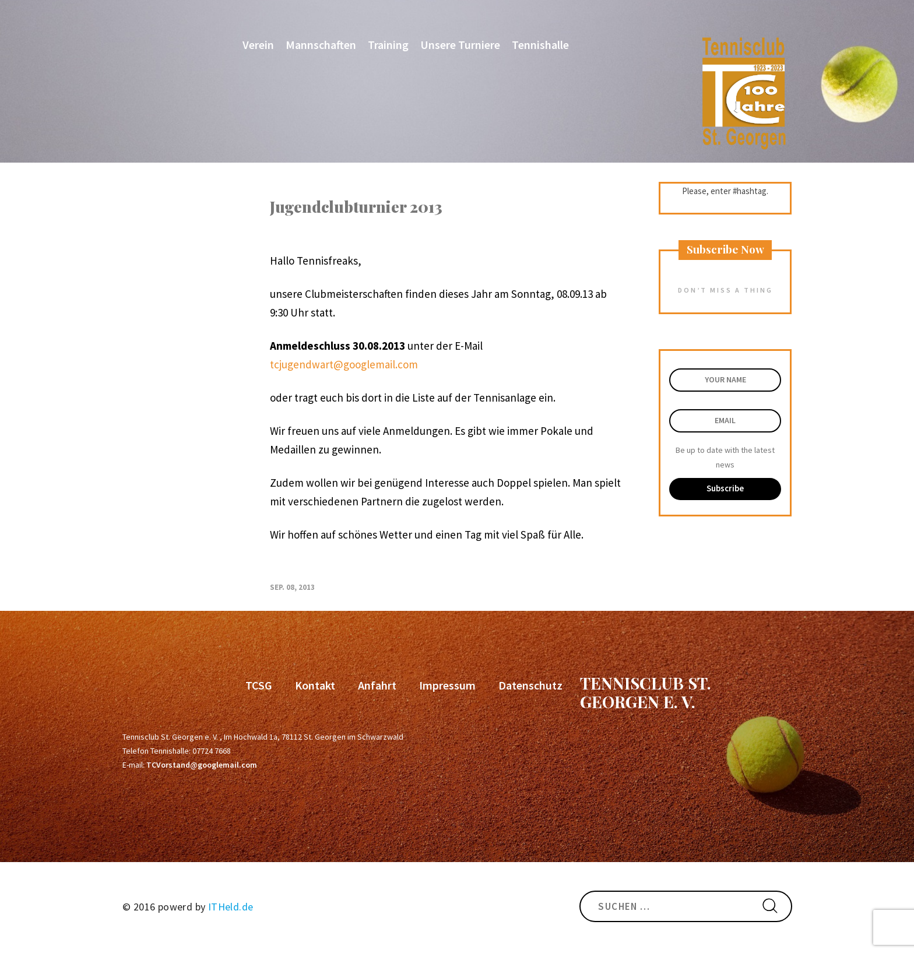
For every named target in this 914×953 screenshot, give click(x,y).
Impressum (447, 685)
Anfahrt (377, 685)
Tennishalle (540, 44)
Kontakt (315, 685)
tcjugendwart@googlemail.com (344, 364)
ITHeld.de (231, 906)
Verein (258, 44)
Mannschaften (321, 44)
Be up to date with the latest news (725, 457)
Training (388, 44)
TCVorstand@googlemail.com (201, 764)
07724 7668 (211, 750)
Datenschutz (530, 685)
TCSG (258, 685)
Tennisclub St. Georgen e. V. (645, 692)
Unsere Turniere (460, 44)
